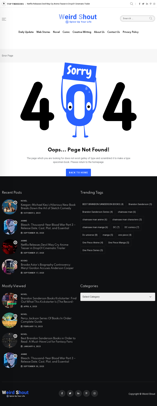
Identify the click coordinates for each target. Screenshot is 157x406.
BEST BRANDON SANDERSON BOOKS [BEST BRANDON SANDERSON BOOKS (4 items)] (102, 204)
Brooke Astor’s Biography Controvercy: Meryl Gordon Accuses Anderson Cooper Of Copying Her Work (47, 268)
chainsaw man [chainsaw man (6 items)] (127, 212)
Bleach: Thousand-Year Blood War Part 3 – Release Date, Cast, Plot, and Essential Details (48, 228)
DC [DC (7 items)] (116, 227)
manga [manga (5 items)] (108, 235)
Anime (24, 221)
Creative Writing (82, 32)
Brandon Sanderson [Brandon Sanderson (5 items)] (140, 204)
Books (24, 261)
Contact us (113, 32)
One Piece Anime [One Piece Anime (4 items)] (92, 242)
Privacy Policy (131, 32)
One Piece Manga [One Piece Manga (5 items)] (118, 242)
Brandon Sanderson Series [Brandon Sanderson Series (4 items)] (97, 212)
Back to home (78, 172)
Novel (56, 32)
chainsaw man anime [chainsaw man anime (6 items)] (94, 219)
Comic (66, 32)
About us (99, 32)
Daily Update (26, 32)
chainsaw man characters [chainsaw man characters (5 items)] (127, 219)
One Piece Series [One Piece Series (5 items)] (92, 250)
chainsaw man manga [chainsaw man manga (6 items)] (95, 227)
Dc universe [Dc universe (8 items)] (90, 235)
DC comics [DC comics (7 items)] (132, 227)
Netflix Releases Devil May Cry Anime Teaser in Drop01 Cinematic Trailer (58, 4)
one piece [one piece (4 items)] (124, 235)
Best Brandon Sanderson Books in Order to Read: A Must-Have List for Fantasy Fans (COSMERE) (48, 342)
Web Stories (43, 32)
